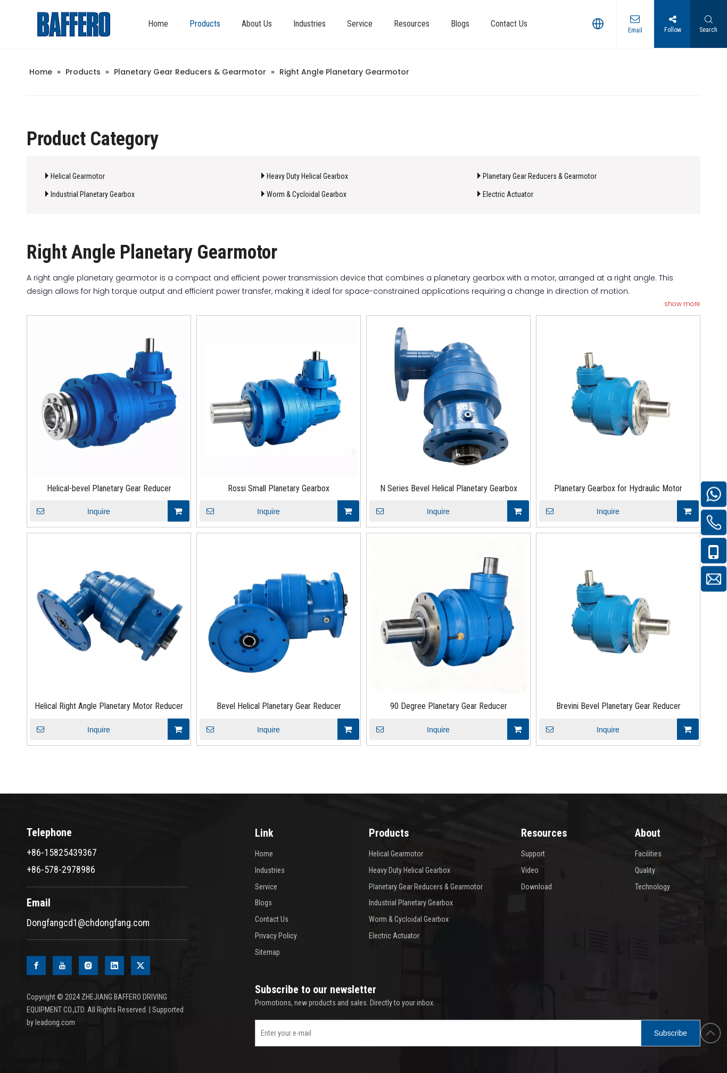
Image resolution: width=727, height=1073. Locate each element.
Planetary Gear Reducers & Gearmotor (540, 176)
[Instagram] (88, 965)
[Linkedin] (114, 965)
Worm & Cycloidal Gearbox (306, 194)
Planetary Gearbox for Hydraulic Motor (618, 488)
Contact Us (271, 919)
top (710, 1033)
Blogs (263, 902)
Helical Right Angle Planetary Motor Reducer (109, 706)
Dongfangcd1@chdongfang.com (88, 922)
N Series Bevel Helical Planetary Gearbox (448, 488)
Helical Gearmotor (78, 176)
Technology (652, 886)
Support (533, 853)
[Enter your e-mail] (445, 1033)
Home (264, 853)
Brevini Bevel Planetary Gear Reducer (618, 706)
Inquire (70, 511)
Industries (270, 870)
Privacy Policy (276, 935)
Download (536, 886)
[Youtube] (62, 965)
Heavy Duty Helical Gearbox (307, 176)
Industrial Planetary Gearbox (93, 194)
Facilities (648, 853)
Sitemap (267, 952)
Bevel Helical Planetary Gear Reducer (279, 706)
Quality (645, 870)
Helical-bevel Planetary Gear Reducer (109, 488)
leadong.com (55, 1022)
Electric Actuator (508, 194)
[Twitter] (140, 965)
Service (266, 886)
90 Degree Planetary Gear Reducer (448, 706)
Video (530, 870)
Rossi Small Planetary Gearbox (278, 488)
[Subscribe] (670, 1033)
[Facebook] (36, 965)
